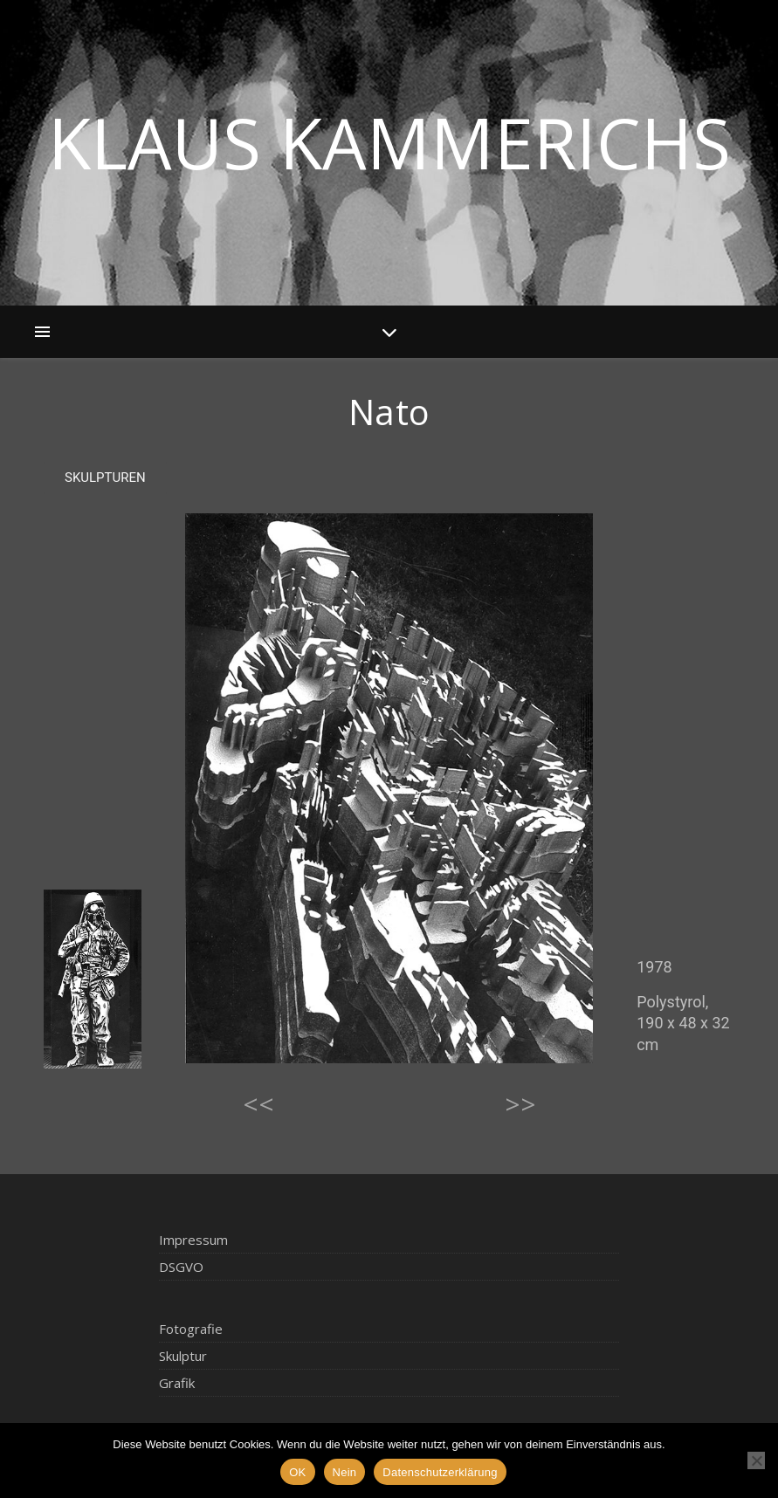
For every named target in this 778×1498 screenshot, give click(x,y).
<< (258, 1104)
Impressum (193, 1239)
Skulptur (183, 1355)
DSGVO (181, 1266)
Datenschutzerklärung (439, 1472)
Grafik (177, 1382)
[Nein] (756, 1460)
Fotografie (191, 1328)
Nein (345, 1472)
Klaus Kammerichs (389, 142)
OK (297, 1472)
